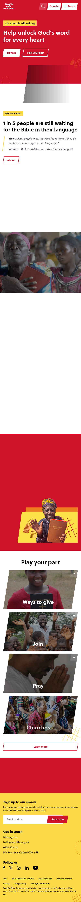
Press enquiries (45, 878)
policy (43, 810)
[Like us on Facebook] (4, 868)
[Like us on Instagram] (18, 868)
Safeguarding (20, 883)
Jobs (5, 878)
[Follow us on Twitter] (11, 868)
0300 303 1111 (10, 847)
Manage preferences (40, 883)
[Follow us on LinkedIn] (27, 868)
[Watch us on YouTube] (35, 868)
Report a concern (64, 878)
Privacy (6, 883)
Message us (10, 837)
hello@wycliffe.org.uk (16, 842)
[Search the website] (43, 6)
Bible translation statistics (23, 878)
